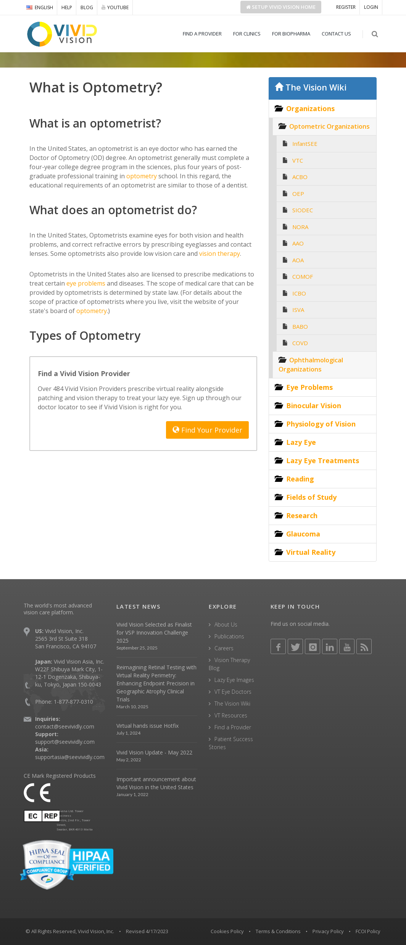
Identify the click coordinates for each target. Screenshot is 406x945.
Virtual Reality (310, 552)
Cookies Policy (227, 931)
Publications (229, 636)
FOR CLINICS (247, 33)
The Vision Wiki (310, 87)
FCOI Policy (368, 931)
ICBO (299, 293)
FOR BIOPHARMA (291, 33)
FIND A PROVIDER (202, 33)
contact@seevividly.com (64, 726)
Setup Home (281, 6)
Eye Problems (309, 387)
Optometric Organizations (329, 126)
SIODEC (302, 210)
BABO (300, 326)
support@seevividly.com (65, 741)
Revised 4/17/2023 (147, 931)
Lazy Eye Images (234, 679)
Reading (300, 478)
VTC (297, 160)
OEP (298, 193)
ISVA (298, 309)
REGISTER (346, 7)
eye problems (85, 283)
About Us (225, 624)
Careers (224, 648)
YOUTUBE (115, 7)
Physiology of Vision (321, 423)
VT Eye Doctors (232, 691)
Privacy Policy (328, 931)
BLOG (87, 7)
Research (301, 515)
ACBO (300, 177)
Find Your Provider (207, 430)
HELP (66, 7)
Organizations (310, 108)
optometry (141, 176)
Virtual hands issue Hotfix (147, 725)
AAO (298, 243)
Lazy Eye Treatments (322, 460)
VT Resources (230, 715)
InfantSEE (304, 143)
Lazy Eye (301, 442)
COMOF (302, 276)
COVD (300, 343)
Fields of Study (311, 497)
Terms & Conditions (278, 931)
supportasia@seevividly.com (70, 757)
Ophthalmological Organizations (311, 364)
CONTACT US (336, 33)
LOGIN (371, 7)
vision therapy (219, 253)
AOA (298, 260)
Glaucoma (303, 533)
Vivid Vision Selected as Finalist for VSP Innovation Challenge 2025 (154, 632)
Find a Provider (232, 727)
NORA (300, 227)
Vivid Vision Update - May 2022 (154, 752)
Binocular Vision (313, 405)
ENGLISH (39, 7)
